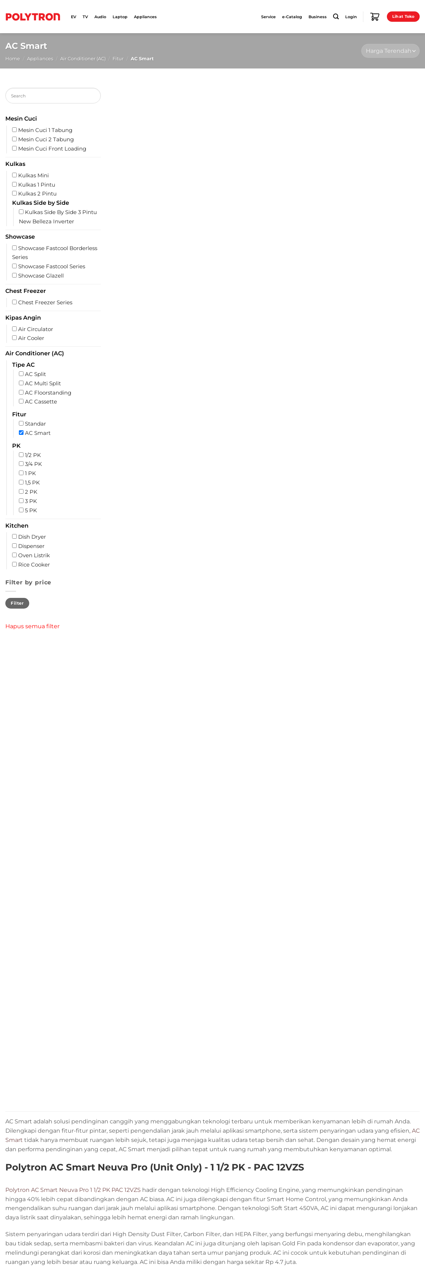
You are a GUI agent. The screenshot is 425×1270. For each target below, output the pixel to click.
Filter (17, 603)
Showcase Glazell (41, 276)
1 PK (30, 473)
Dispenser (31, 546)
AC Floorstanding (48, 393)
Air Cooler (31, 338)
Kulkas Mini (33, 175)
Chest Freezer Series (45, 302)
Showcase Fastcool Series (51, 266)
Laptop (120, 16)
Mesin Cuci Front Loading (52, 149)
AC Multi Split (43, 383)
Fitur (118, 58)
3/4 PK (33, 464)
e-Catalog (292, 16)
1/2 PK (33, 455)
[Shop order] (390, 51)
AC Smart (38, 433)
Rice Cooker (34, 565)
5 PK (31, 510)
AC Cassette (41, 402)
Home (12, 58)
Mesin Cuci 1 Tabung (45, 130)
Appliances (145, 16)
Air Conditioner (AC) (83, 58)
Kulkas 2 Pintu (37, 193)
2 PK (31, 492)
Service (268, 16)
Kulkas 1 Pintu (36, 185)
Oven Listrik (34, 555)
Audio (100, 16)
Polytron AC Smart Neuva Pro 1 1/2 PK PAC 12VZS (73, 1189)
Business (318, 16)
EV (73, 16)
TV (85, 16)
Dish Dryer (32, 537)
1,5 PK (32, 482)
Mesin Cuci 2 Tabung (46, 139)
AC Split (35, 374)
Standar (35, 424)
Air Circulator (35, 329)
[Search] (336, 16)
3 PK (31, 501)
